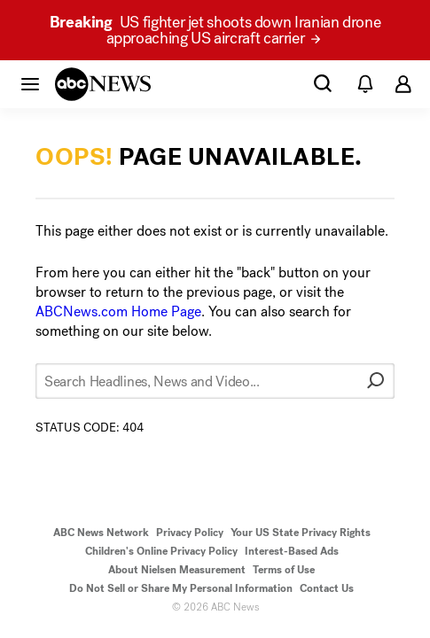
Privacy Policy (189, 532)
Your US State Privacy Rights (301, 532)
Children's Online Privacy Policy (161, 551)
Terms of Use (284, 570)
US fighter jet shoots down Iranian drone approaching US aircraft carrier (215, 30)
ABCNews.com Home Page (118, 311)
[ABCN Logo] (103, 84)
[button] (30, 83)
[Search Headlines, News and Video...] (215, 381)
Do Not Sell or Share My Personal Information (181, 588)
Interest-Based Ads (292, 551)
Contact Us (327, 588)
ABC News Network (101, 532)
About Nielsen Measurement (177, 570)
